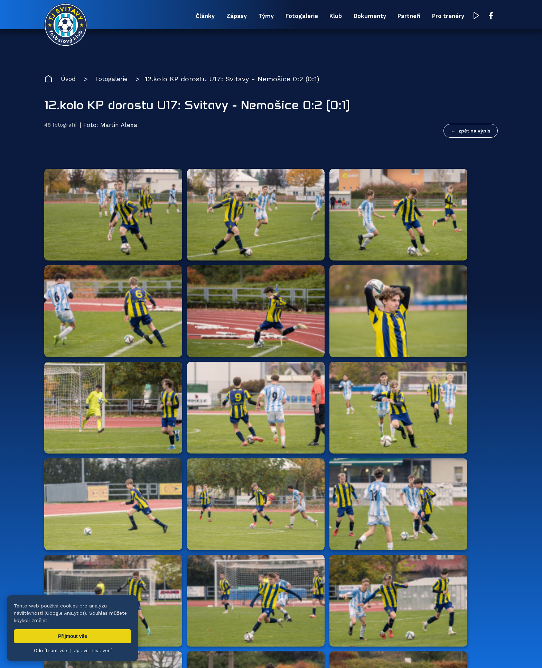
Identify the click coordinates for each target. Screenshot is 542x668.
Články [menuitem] (131, 16)
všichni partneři (464, 509)
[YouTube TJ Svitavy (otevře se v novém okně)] (477, 17)
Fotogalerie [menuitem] (256, 16)
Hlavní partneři (86, 510)
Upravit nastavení (93, 650)
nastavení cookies (285, 652)
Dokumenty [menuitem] (344, 16)
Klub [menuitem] (300, 16)
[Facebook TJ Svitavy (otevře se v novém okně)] (491, 16)
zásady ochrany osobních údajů (347, 652)
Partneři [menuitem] (394, 16)
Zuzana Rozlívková (153, 652)
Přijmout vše (72, 636)
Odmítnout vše (50, 650)
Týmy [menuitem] (210, 16)
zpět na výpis (474, 132)
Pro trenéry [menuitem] (444, 16)
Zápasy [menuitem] (172, 16)
